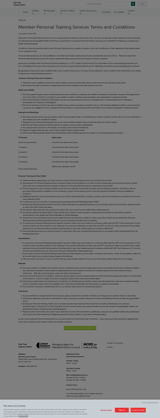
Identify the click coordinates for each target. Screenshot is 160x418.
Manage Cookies (106, 411)
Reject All (122, 411)
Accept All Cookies (138, 411)
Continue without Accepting (149, 404)
